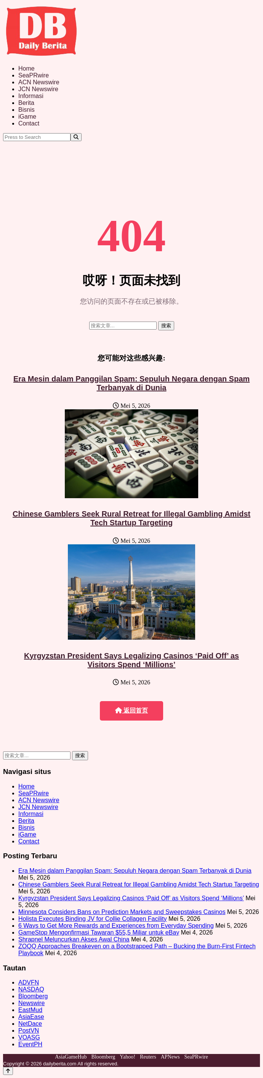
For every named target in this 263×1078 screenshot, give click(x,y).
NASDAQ (31, 989)
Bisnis (26, 109)
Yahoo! (127, 1057)
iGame (27, 116)
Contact (28, 123)
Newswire (31, 1003)
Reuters (148, 1057)
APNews (170, 1057)
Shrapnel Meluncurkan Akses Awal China (73, 939)
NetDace (30, 1023)
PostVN (28, 1030)
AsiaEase (31, 1017)
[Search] (76, 137)
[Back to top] (8, 1071)
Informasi (30, 96)
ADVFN (28, 982)
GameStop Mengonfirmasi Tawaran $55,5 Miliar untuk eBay (98, 932)
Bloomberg (33, 996)
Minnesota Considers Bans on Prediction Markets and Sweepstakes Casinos (121, 912)
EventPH (30, 1044)
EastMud (30, 1010)
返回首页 (131, 710)
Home (26, 68)
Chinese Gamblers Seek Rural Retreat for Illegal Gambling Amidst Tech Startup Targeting (131, 518)
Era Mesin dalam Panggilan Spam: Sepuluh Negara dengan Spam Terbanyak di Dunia (131, 383)
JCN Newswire (38, 89)
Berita (26, 103)
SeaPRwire (33, 75)
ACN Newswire (38, 82)
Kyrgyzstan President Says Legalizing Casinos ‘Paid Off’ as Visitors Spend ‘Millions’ (131, 660)
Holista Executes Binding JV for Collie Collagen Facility (92, 918)
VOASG (29, 1037)
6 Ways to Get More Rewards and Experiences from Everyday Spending (116, 925)
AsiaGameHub (71, 1057)
